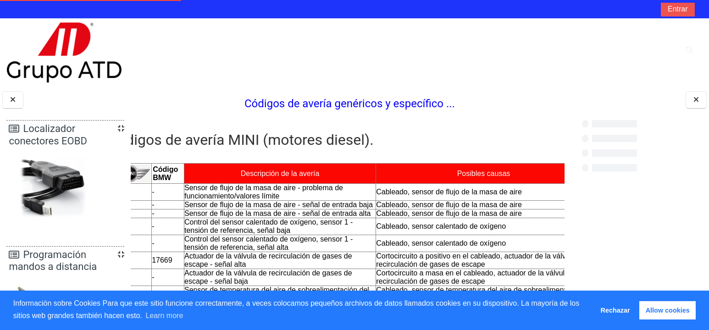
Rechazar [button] (615, 310)
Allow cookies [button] (668, 310)
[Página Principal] (64, 52)
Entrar (678, 9)
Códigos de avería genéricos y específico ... (348, 103)
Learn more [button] (164, 315)
